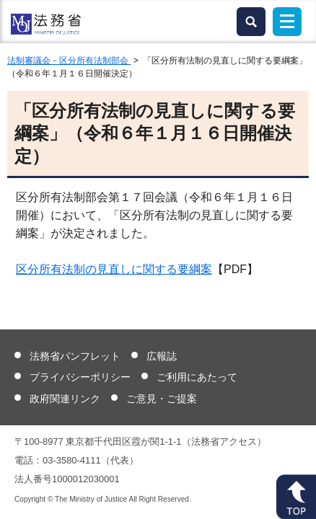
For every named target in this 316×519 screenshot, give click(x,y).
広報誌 (161, 356)
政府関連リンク (65, 398)
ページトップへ (296, 496)
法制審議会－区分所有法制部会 (69, 61)
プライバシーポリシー (80, 377)
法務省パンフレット (75, 356)
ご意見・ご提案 (161, 398)
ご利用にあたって (197, 377)
